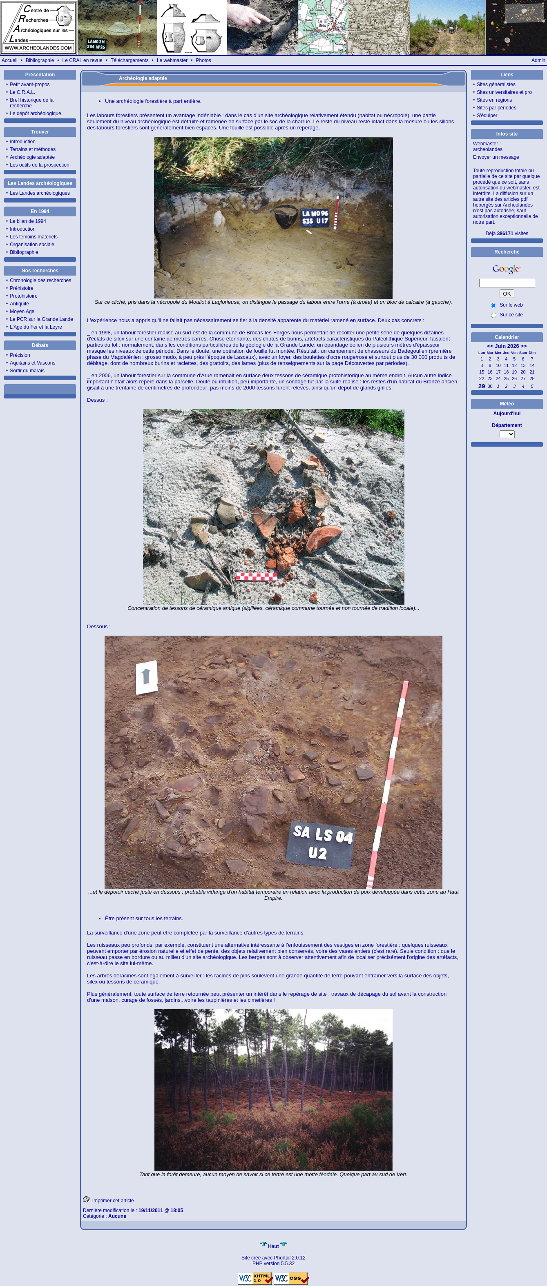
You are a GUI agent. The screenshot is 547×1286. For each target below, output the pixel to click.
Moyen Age (22, 311)
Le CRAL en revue (82, 60)
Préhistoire (21, 288)
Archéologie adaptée (32, 157)
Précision (20, 355)
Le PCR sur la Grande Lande (41, 319)
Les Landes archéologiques (40, 193)
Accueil (10, 60)
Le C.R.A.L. (22, 92)
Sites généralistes (496, 84)
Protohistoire (23, 296)
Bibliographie (40, 60)
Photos (203, 60)
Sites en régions (494, 100)
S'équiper (487, 115)
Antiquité (19, 304)
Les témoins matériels (34, 237)
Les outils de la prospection (39, 165)
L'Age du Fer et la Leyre (36, 327)
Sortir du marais (27, 371)
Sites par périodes (496, 108)
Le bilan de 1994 (28, 221)
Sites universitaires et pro (504, 92)
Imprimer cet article (108, 1200)
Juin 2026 (507, 346)
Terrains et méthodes (33, 149)
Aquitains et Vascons (32, 363)
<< (490, 346)
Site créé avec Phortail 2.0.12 (273, 1258)
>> (523, 346)
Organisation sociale (32, 244)
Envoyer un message (496, 157)
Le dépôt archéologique (35, 113)
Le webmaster (172, 60)
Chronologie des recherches (40, 280)
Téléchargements (130, 60)
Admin (538, 60)
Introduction (23, 142)
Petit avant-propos (29, 84)
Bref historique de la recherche (32, 103)
